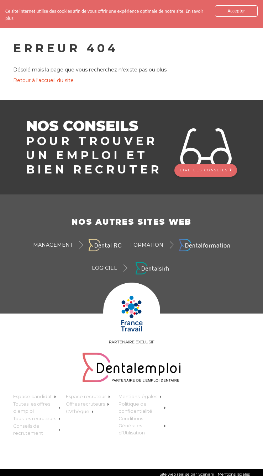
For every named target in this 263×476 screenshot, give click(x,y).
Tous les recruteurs (37, 418)
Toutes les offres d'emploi (37, 407)
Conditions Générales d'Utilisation (142, 425)
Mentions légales (140, 396)
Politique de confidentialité (142, 407)
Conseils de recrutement (37, 429)
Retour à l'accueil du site (43, 80)
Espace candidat (34, 396)
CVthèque (80, 411)
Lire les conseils (206, 170)
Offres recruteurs (87, 404)
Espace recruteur (88, 396)
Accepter (236, 11)
